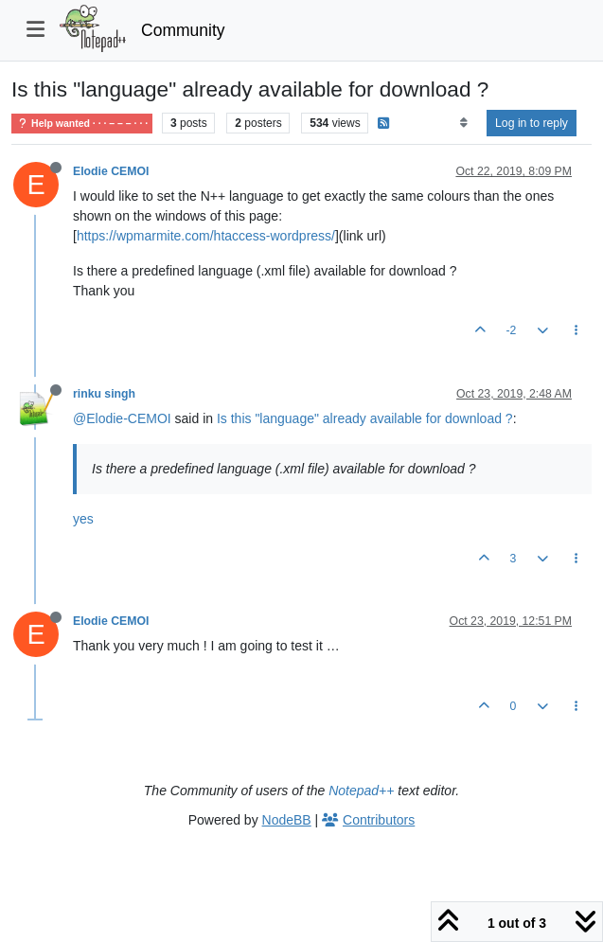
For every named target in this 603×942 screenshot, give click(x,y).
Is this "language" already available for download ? (365, 418)
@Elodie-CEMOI (122, 418)
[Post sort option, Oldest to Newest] (463, 123)
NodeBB (286, 819)
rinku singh (104, 393)
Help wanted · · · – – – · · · (82, 123)
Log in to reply (531, 123)
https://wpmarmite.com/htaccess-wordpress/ (206, 235)
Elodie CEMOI (111, 171)
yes (83, 518)
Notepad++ (361, 790)
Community (183, 30)
